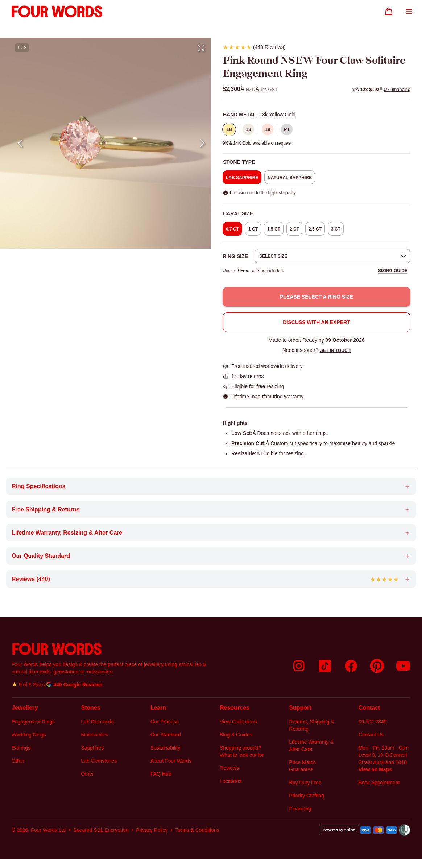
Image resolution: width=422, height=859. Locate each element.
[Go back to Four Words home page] (110, 649)
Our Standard (165, 735)
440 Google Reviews (77, 685)
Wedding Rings (29, 735)
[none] (316, 114)
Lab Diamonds (97, 722)
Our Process (164, 722)
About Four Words (170, 761)
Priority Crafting (306, 795)
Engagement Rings (33, 722)
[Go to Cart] (388, 11)
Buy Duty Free (305, 782)
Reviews (229, 768)
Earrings (21, 748)
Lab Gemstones (99, 761)
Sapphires (92, 748)
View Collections (238, 722)
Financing (300, 809)
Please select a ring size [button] (316, 296)
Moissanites (94, 735)
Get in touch (335, 350)
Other (18, 761)
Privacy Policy (151, 830)
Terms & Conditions (197, 830)
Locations (230, 781)
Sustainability (165, 748)
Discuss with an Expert (316, 322)
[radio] (229, 129)
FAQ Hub (160, 774)
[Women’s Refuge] (404, 830)
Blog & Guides (236, 735)
